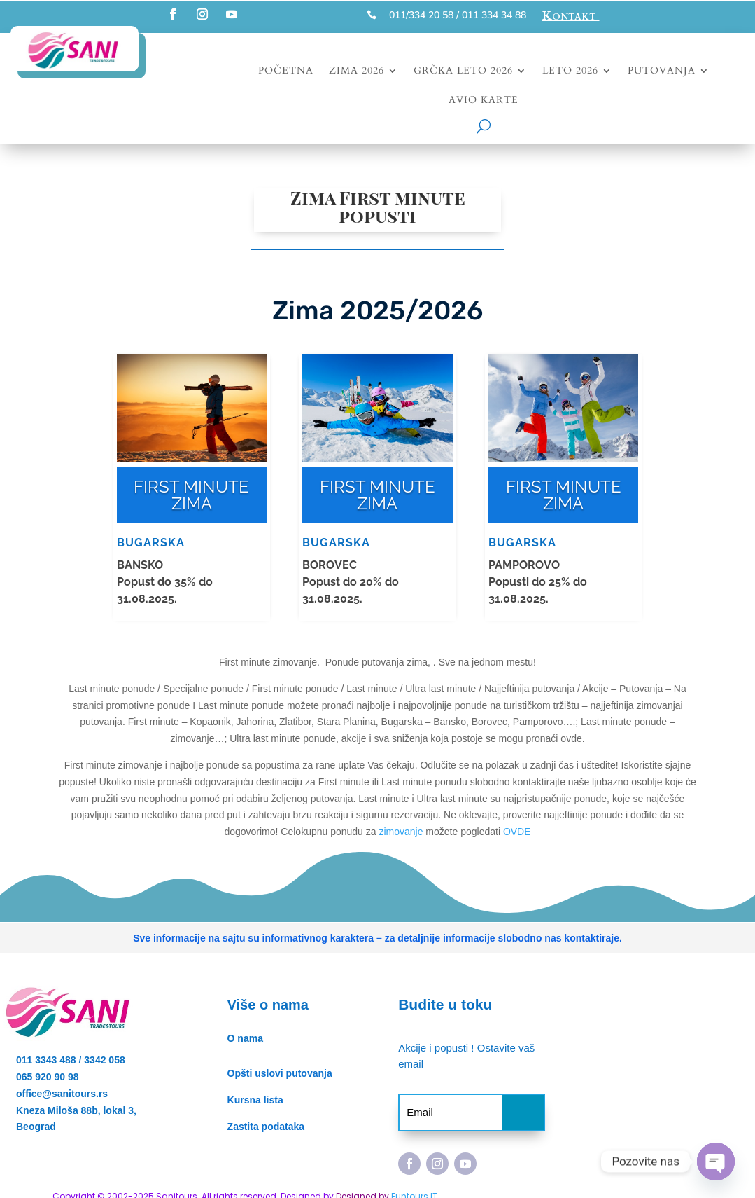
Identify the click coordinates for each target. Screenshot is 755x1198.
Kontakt (571, 16)
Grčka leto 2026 (463, 71)
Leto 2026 (570, 71)
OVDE (517, 831)
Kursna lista (255, 1100)
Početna (285, 71)
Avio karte (483, 100)
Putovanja (662, 71)
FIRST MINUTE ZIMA (191, 495)
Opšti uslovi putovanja (279, 1073)
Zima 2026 (356, 71)
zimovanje (401, 831)
